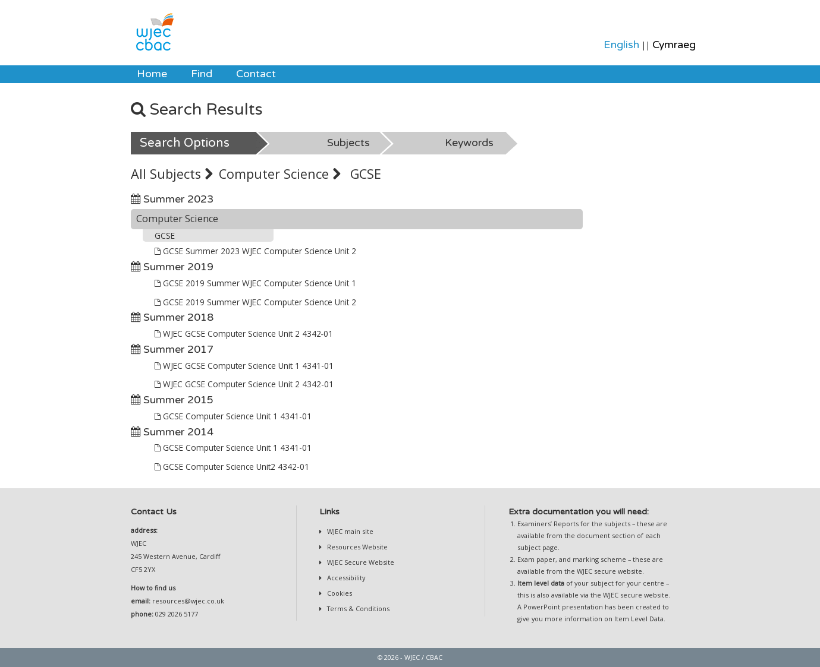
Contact (256, 74)
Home (152, 74)
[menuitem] (152, 74)
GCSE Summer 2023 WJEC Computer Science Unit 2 (255, 251)
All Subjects (172, 173)
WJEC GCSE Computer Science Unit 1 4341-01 (244, 365)
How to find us (153, 587)
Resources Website (356, 546)
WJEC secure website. (610, 571)
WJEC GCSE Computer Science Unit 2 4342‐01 (244, 333)
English (621, 45)
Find (201, 74)
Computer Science (280, 173)
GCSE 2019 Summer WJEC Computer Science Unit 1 (255, 283)
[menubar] (206, 74)
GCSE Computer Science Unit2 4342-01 (232, 466)
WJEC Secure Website (359, 562)
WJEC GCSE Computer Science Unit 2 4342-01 (244, 384)
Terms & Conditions (357, 608)
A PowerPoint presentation (560, 606)
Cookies (338, 593)
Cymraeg (674, 45)
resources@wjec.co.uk (188, 600)
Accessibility (345, 577)
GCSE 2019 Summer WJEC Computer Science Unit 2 (255, 302)
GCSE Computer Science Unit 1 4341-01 (233, 416)
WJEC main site (349, 531)
